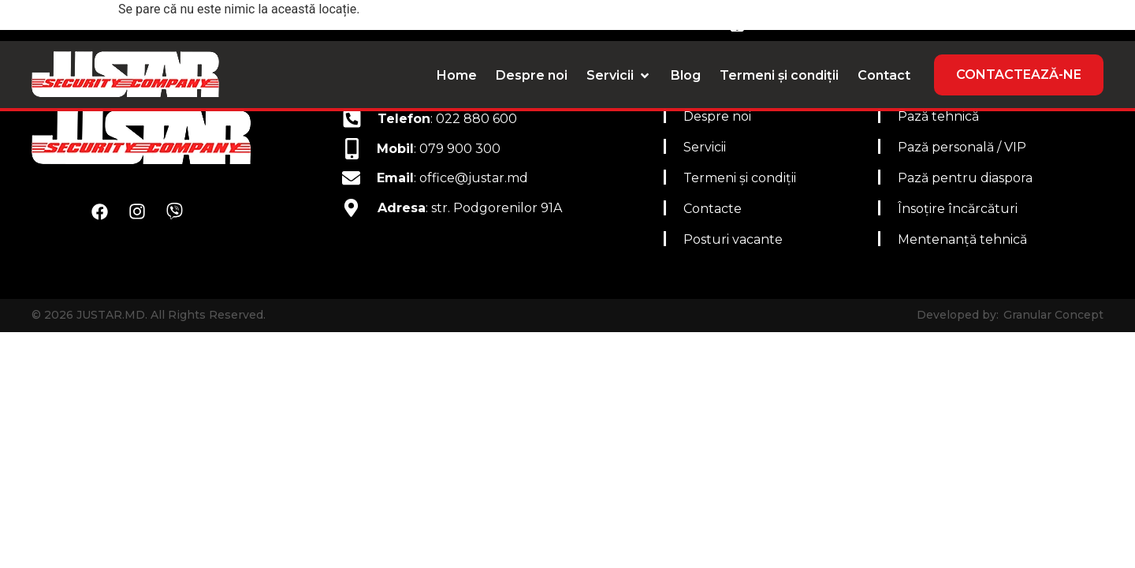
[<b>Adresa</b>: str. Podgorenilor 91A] (351, 208)
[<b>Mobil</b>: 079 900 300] (352, 148)
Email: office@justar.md (606, 21)
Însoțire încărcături (958, 208)
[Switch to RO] (1051, 23)
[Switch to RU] (1086, 23)
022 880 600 (959, 21)
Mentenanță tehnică (962, 239)
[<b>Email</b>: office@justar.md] (351, 178)
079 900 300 (803, 21)
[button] (619, 75)
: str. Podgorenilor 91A (470, 207)
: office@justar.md (452, 177)
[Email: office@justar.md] (488, 21)
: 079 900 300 (439, 148)
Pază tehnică (938, 116)
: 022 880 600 (447, 118)
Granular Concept (1053, 315)
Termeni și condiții (739, 177)
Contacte (712, 208)
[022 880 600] (890, 21)
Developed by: (958, 315)
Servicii (704, 147)
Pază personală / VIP (962, 147)
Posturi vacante (733, 239)
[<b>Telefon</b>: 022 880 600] (352, 119)
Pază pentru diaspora (965, 177)
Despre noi (717, 116)
